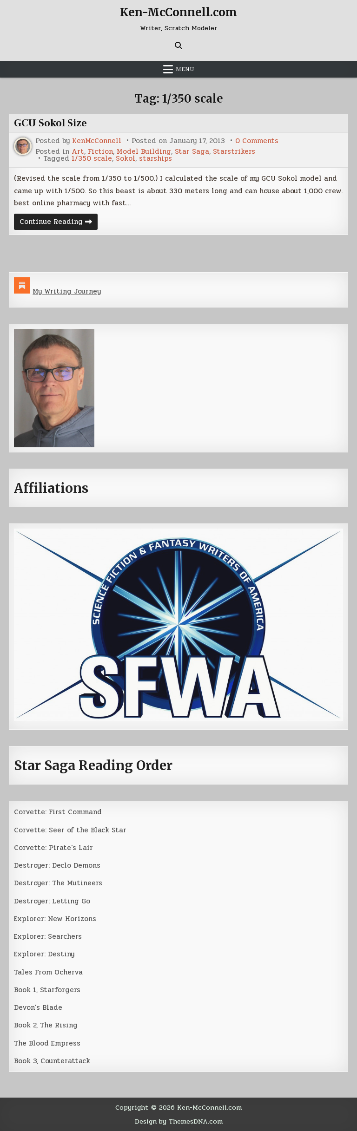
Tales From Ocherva (48, 972)
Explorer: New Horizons (55, 918)
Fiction (100, 151)
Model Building (144, 151)
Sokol (125, 158)
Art (78, 151)
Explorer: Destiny (44, 954)
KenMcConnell (96, 140)
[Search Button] (178, 45)
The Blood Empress (47, 1043)
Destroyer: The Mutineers (58, 883)
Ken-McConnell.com (178, 12)
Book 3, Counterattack (52, 1060)
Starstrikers (234, 151)
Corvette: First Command (58, 811)
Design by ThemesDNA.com (179, 1121)
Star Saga (192, 151)
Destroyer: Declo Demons (57, 865)
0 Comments (256, 140)
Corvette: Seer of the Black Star (70, 830)
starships (155, 158)
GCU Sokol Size (50, 123)
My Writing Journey (67, 291)
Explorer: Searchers (48, 936)
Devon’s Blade (38, 1007)
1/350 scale (92, 158)
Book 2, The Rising (46, 1025)
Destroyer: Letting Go (52, 901)
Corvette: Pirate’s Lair (53, 847)
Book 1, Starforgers (47, 989)
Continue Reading (59, 223)
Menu (185, 69)
